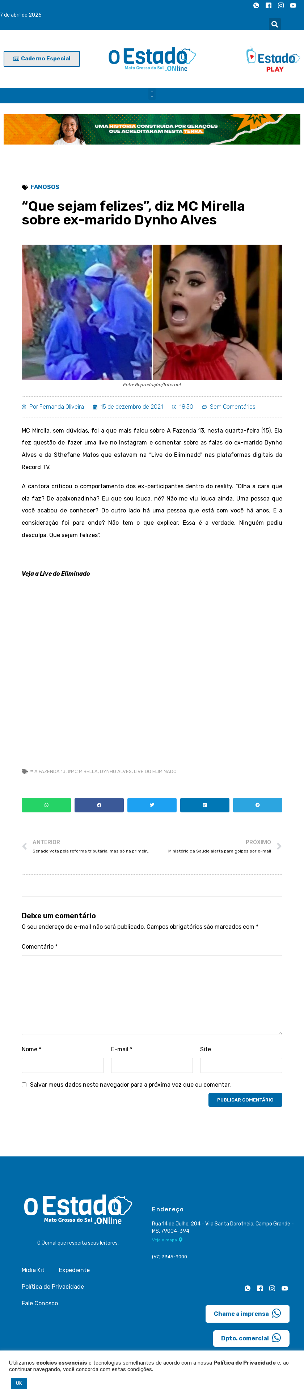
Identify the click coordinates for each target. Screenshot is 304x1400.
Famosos (45, 187)
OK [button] (19, 1383)
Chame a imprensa (247, 1313)
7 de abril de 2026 (21, 15)
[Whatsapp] (256, 5)
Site (205, 1049)
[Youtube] (293, 5)
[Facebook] (268, 5)
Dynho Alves (116, 771)
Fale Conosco (40, 1303)
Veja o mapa (167, 1239)
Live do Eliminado (155, 771)
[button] (275, 24)
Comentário (40, 946)
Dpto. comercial (251, 1338)
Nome (31, 1049)
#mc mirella (83, 771)
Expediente (74, 1270)
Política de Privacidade (53, 1286)
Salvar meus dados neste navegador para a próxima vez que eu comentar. (130, 1084)
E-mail (121, 1049)
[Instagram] (280, 5)
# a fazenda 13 (48, 771)
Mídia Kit (33, 1270)
